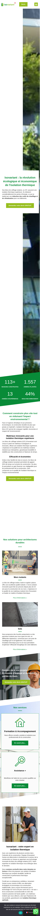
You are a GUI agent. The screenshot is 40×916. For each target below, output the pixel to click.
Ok (20, 913)
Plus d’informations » (20, 559)
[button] (36, 4)
